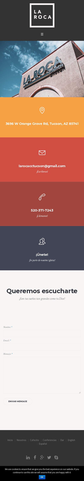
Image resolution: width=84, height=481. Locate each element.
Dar (62, 440)
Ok (42, 477)
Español (43, 443)
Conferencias (50, 440)
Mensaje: (7, 354)
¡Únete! (42, 255)
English (71, 440)
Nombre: (7, 327)
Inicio (10, 440)
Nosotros (21, 440)
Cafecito (34, 440)
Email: (7, 340)
